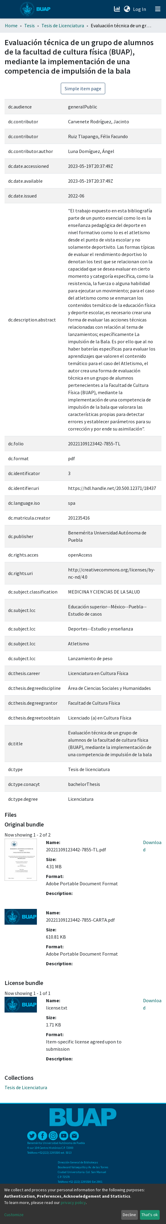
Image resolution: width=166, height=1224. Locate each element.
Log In (140, 9)
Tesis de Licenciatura (62, 25)
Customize (14, 1214)
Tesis (29, 25)
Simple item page (83, 88)
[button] (127, 9)
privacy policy (73, 1202)
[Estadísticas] (117, 9)
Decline (129, 1214)
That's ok (150, 1214)
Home (11, 25)
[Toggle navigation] (158, 9)
